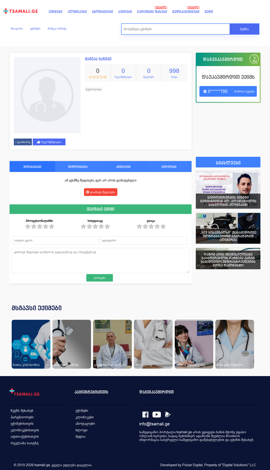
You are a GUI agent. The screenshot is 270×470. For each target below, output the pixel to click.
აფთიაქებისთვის (25, 436)
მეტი (209, 12)
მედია (80, 436)
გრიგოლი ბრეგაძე (108, 365)
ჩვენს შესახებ (22, 410)
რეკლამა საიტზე (24, 442)
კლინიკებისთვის (25, 430)
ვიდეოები (168, 166)
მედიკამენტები (185, 12)
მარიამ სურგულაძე (190, 365)
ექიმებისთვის (22, 423)
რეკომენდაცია (49, 142)
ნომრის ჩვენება (244, 91)
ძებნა (244, 29)
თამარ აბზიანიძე (66, 365)
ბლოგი (81, 430)
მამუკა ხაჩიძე (57, 28)
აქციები (125, 12)
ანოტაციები (102, 12)
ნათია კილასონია (26, 365)
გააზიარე (23, 142)
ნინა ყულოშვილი (229, 365)
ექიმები (55, 12)
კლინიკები (77, 12)
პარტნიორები (22, 417)
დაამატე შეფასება (100, 192)
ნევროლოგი (94, 89)
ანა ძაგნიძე (143, 365)
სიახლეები (228, 163)
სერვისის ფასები (152, 12)
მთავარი (17, 28)
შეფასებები (32, 166)
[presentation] (251, 313)
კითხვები (123, 166)
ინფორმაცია (78, 166)
